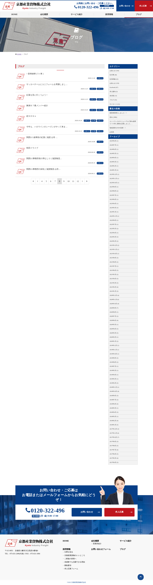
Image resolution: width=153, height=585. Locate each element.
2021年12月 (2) (114, 245)
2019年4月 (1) (114, 375)
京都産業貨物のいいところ (74, 555)
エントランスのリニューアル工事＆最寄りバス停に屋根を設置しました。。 (123, 123)
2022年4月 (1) (114, 233)
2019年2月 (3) (114, 383)
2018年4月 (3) (114, 412)
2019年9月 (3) (114, 358)
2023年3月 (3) (114, 208)
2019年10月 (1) (114, 354)
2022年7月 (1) (114, 224)
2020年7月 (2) (114, 316)
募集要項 (67, 566)
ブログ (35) (113, 100)
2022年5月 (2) (114, 228)
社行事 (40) (113, 75)
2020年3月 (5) (114, 333)
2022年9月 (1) (114, 220)
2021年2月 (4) (114, 287)
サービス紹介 (125, 541)
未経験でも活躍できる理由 (74, 562)
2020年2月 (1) (114, 337)
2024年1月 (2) (114, 170)
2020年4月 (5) (114, 329)
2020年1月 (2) (114, 341)
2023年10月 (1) (114, 183)
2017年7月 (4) (114, 450)
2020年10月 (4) (114, 304)
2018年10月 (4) (114, 391)
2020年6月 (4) (114, 320)
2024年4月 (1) (114, 157)
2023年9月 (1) (114, 187)
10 (68, 182)
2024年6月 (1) (114, 149)
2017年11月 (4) (114, 433)
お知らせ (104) (114, 71)
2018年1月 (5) (114, 425)
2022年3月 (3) (114, 237)
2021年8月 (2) (114, 262)
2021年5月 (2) (114, 274)
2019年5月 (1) (114, 370)
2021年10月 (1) (114, 253)
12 (78, 182)
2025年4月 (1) (114, 141)
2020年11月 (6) (114, 299)
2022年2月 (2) (114, 241)
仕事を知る (68, 552)
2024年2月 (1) (114, 166)
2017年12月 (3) (114, 429)
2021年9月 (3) (114, 258)
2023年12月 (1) (114, 174)
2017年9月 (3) (114, 441)
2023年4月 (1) (114, 203)
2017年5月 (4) (114, 458)
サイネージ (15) (115, 104)
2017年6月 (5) (114, 454)
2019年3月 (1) (114, 379)
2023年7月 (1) (114, 195)
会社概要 (95, 541)
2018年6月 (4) (114, 404)
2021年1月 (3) (114, 291)
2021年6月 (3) (114, 270)
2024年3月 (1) (114, 162)
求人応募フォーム (71, 569)
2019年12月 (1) (114, 345)
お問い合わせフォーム (101, 549)
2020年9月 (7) (114, 308)
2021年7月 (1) (114, 266)
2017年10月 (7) (114, 437)
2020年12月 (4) (114, 295)
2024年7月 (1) (114, 145)
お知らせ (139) (114, 83)
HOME (66, 541)
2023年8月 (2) (114, 191)
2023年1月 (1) (114, 212)
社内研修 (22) (114, 79)
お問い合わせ (124, 6)
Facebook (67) (114, 87)
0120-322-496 (86, 7)
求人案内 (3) (114, 91)
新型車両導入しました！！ (118, 113)
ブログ (139, 14)
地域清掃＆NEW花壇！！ (118, 128)
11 (73, 182)
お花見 (112, 132)
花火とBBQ (113, 117)
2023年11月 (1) (114, 178)
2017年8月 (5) (114, 446)
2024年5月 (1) (114, 153)
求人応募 (143, 6)
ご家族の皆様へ (70, 559)
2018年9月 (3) (114, 395)
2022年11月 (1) (114, 216)
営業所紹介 (97, 544)
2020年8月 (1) (114, 312)
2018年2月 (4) (114, 421)
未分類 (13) (113, 96)
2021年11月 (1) (114, 249)
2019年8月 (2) (114, 362)
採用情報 (66, 549)
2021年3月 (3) (114, 283)
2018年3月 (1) (114, 416)
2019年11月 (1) (114, 350)
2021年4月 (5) (114, 278)
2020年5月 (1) (114, 324)
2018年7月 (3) (114, 400)
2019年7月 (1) (114, 366)
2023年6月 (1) (114, 199)
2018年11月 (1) (114, 387)
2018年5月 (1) (114, 408)
